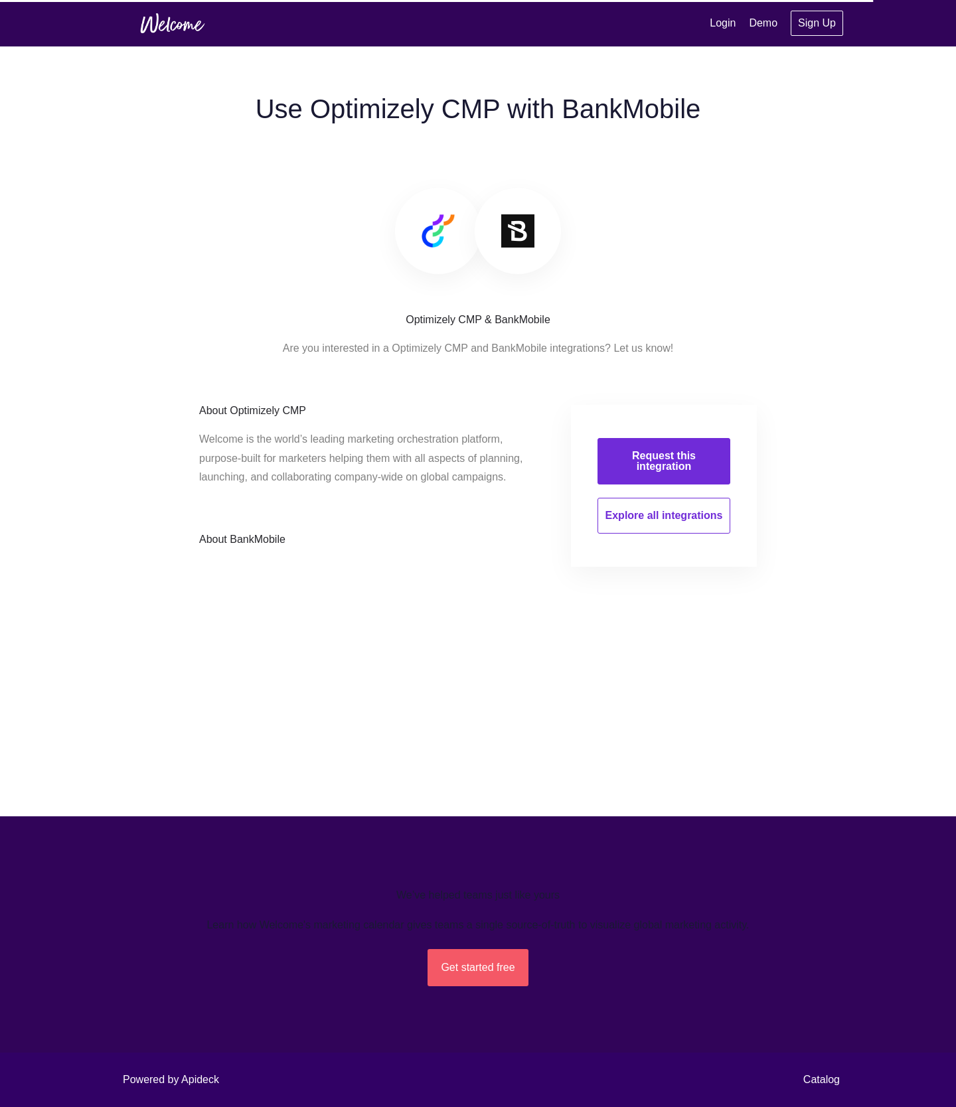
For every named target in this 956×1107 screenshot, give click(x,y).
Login (723, 23)
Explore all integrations (664, 515)
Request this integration (664, 461)
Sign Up (817, 23)
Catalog (821, 1079)
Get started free (478, 967)
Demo (763, 23)
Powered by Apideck (171, 1079)
